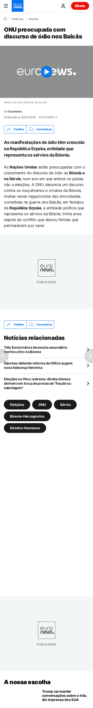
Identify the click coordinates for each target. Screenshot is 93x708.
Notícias (17, 19)
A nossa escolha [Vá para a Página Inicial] (27, 682)
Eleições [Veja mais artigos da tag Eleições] (17, 404)
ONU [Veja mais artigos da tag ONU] (42, 404)
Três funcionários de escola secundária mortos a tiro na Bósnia (35, 349)
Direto (80, 6)
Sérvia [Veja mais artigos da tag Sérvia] (65, 404)
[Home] (5, 18)
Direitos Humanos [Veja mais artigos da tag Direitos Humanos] (25, 428)
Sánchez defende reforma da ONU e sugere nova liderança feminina (38, 365)
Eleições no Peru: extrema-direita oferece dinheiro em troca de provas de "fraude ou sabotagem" (37, 383)
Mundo (33, 19)
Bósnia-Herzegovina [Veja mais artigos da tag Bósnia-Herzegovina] (27, 416)
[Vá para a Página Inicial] (17, 6)
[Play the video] (46, 72)
